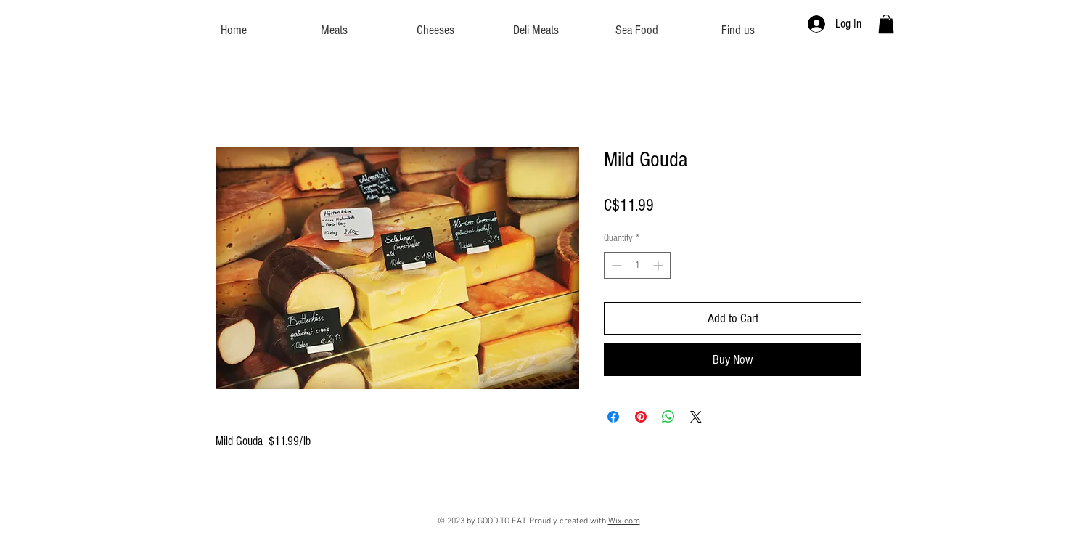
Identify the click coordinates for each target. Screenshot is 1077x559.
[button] (886, 24)
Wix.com (624, 521)
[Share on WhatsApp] (668, 416)
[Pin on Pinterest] (641, 416)
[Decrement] (615, 265)
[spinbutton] (637, 265)
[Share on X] (696, 416)
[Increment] (659, 265)
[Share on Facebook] (613, 416)
